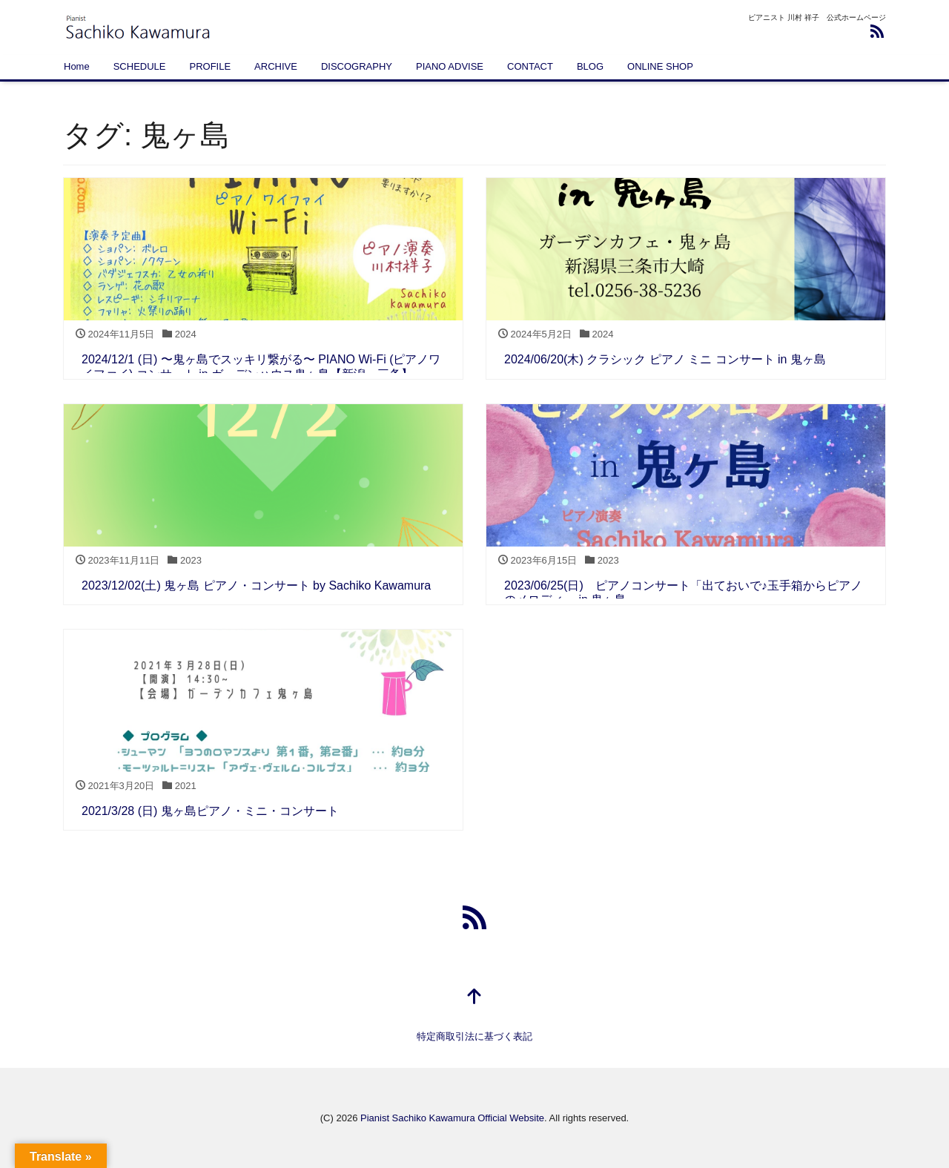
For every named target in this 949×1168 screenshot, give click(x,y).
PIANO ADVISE (449, 66)
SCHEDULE (139, 66)
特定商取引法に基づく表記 (474, 1036)
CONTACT (530, 66)
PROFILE (210, 66)
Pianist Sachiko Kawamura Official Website (452, 1118)
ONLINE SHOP (660, 66)
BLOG (590, 66)
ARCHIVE (275, 66)
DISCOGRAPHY (356, 66)
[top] (474, 998)
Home (77, 66)
